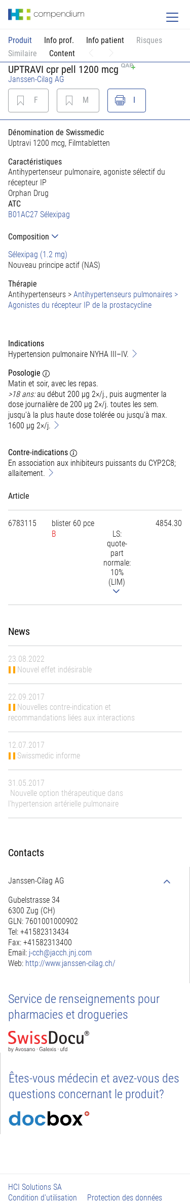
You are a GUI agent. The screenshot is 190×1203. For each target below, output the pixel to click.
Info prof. (59, 40)
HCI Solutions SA (35, 1187)
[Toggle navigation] (172, 17)
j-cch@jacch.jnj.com (60, 952)
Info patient (105, 40)
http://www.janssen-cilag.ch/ (70, 963)
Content (62, 53)
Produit (20, 40)
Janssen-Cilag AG (36, 79)
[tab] (95, 237)
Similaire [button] (22, 53)
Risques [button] (149, 40)
